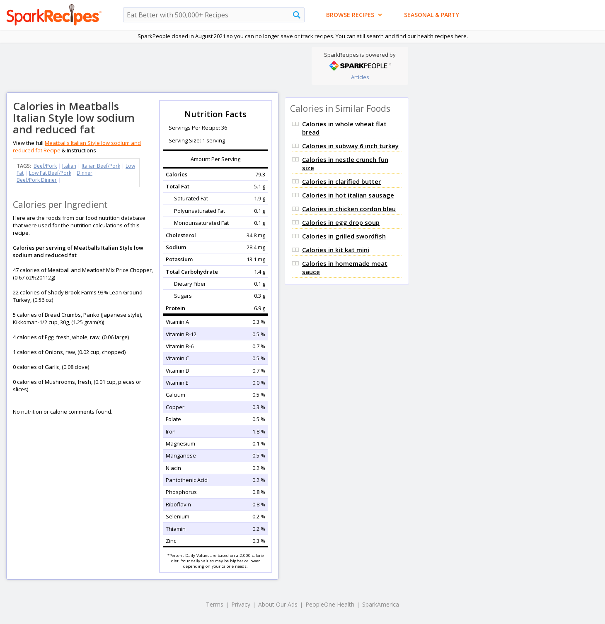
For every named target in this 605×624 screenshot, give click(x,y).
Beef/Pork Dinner (37, 179)
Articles (360, 77)
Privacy (240, 604)
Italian (69, 165)
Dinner (84, 172)
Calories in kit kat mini (335, 250)
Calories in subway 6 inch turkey (350, 146)
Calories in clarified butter (341, 181)
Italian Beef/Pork (101, 165)
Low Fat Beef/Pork (50, 172)
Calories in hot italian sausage (348, 195)
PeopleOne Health (329, 604)
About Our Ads (278, 604)
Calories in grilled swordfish (344, 236)
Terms (214, 604)
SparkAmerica (380, 604)
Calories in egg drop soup (341, 222)
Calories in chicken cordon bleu (349, 209)
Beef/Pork (45, 165)
